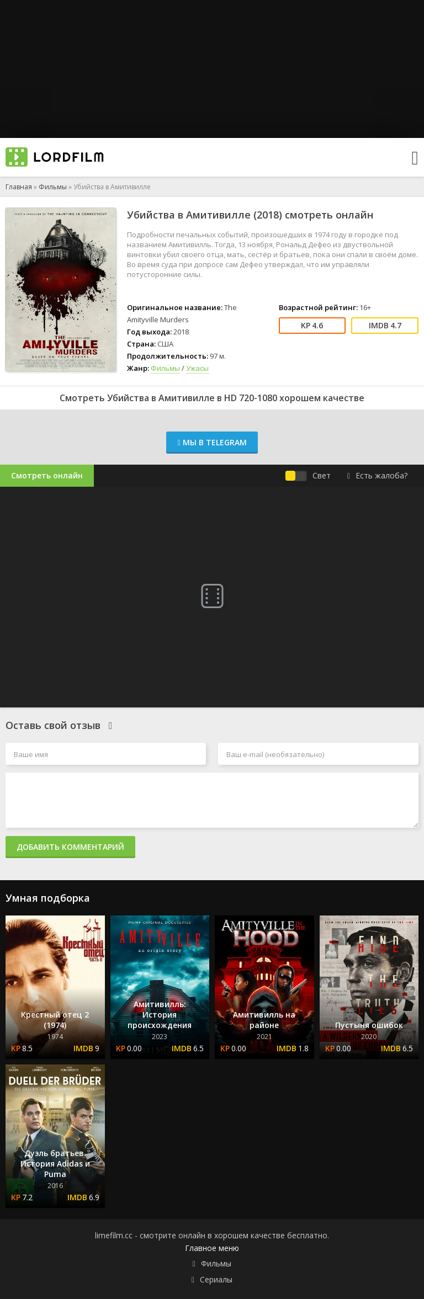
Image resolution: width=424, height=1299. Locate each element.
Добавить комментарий (70, 847)
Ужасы (197, 368)
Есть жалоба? (377, 475)
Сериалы (216, 1279)
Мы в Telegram (211, 442)
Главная (19, 186)
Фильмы (53, 186)
